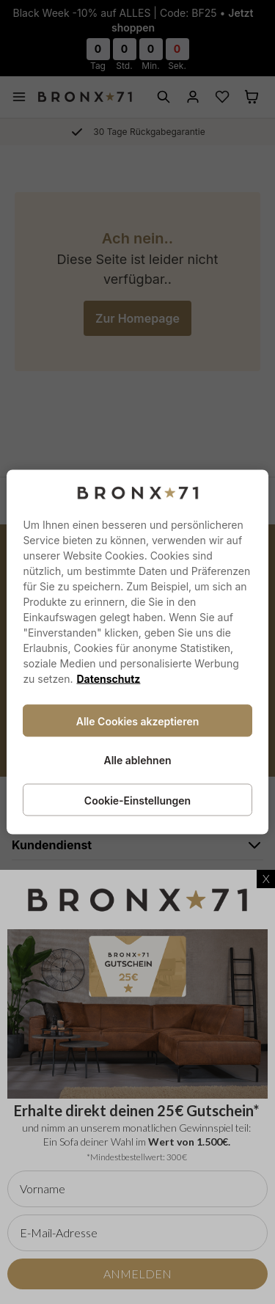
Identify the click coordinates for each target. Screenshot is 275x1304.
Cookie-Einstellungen (137, 800)
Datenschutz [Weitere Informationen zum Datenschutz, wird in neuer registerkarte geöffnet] (108, 679)
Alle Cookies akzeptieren (137, 721)
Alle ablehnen (137, 760)
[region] (137, 652)
